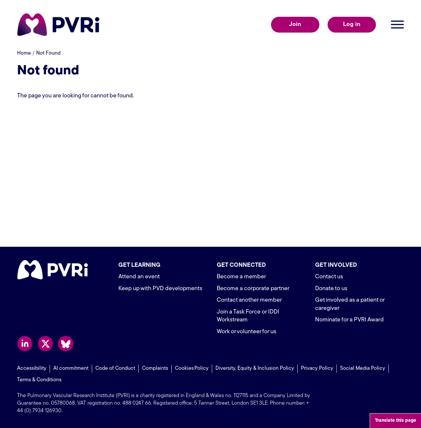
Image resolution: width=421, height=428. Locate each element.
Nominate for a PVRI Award (349, 320)
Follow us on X (45, 343)
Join (295, 24)
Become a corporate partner (253, 289)
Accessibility (31, 368)
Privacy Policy (317, 368)
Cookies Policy (192, 368)
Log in (351, 24)
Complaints (155, 368)
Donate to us (331, 289)
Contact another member (249, 300)
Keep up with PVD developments (160, 289)
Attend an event (139, 277)
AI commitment (70, 368)
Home (24, 53)
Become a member (241, 277)
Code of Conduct (115, 368)
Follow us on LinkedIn (25, 343)
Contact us (329, 277)
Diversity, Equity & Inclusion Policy (254, 368)
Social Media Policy (362, 368)
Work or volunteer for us (246, 332)
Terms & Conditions (39, 380)
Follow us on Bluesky (65, 343)
